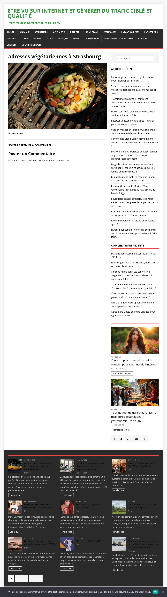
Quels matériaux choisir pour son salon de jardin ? (142, 506)
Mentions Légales (31, 45)
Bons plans (92, 32)
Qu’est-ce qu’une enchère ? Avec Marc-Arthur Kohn (141, 464)
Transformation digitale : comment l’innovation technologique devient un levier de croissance (133, 102)
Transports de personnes (118, 38)
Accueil (11, 32)
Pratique (63, 38)
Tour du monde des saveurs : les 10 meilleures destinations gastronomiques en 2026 (134, 90)
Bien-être (75, 32)
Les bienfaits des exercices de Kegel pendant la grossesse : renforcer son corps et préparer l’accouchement (134, 155)
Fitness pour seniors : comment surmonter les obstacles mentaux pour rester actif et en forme (134, 233)
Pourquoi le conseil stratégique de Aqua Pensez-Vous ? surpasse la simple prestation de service (134, 202)
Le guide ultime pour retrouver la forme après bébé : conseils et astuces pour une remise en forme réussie (133, 168)
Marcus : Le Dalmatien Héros (90, 541)
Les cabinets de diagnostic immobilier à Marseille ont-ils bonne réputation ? (132, 275)
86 (32, 578)
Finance (11, 38)
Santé (76, 38)
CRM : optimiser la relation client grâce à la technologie (38, 506)
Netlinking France (120, 262)
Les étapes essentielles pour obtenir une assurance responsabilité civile (90, 466)
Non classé (81, 460)
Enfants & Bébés (130, 32)
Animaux (25, 32)
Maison (37, 38)
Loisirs (24, 38)
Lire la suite (15, 495)
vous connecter (29, 160)
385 (137, 438)
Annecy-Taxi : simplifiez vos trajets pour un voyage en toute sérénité (37, 466)
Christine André (119, 271)
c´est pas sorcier (119, 293)
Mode (50, 38)
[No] (163, 592)
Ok (155, 592)
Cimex (114, 284)
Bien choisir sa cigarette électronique (87, 506)
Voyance (11, 45)
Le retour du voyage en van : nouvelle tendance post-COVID (39, 543)
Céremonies (109, 32)
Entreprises (151, 32)
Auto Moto (59, 32)
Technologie (91, 38)
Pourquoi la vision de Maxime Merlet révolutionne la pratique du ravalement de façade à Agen (133, 190)
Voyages (142, 38)
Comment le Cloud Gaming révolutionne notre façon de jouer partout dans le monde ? (134, 142)
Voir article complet (122, 373)
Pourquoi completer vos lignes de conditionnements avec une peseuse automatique (143, 544)
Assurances (41, 32)
